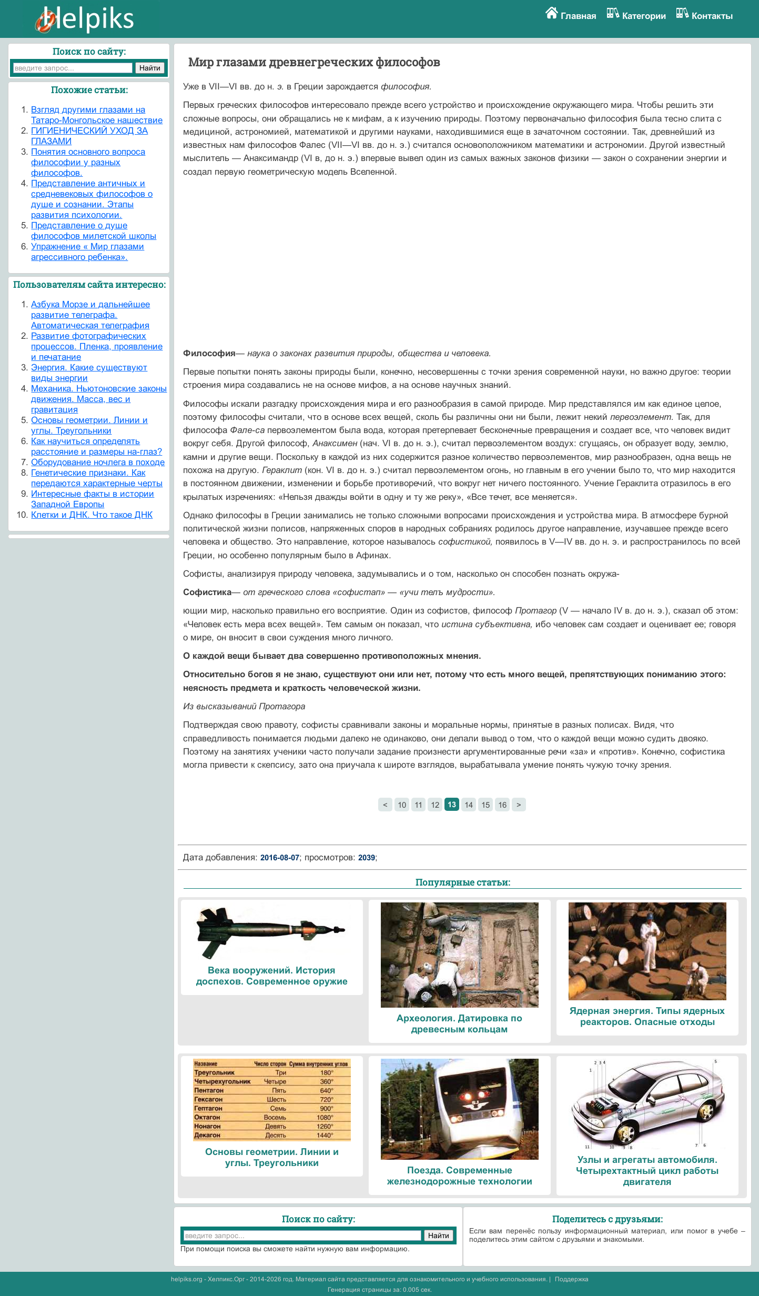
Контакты (712, 16)
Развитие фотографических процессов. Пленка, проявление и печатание (97, 346)
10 (402, 804)
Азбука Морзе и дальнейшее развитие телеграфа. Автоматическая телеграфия (90, 314)
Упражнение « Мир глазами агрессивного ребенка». (87, 252)
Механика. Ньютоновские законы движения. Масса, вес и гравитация (99, 399)
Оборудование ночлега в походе (98, 462)
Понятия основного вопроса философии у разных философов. (88, 162)
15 (485, 804)
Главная (578, 16)
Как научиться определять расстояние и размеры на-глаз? (96, 446)
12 (435, 804)
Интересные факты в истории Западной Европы (92, 499)
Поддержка (572, 1279)
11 (418, 804)
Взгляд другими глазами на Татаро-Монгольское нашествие (97, 115)
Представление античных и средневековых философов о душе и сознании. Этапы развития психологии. (92, 199)
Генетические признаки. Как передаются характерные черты (97, 478)
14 (468, 804)
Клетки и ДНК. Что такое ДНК (92, 515)
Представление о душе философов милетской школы (93, 230)
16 (502, 804)
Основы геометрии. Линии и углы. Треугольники (89, 425)
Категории (644, 16)
